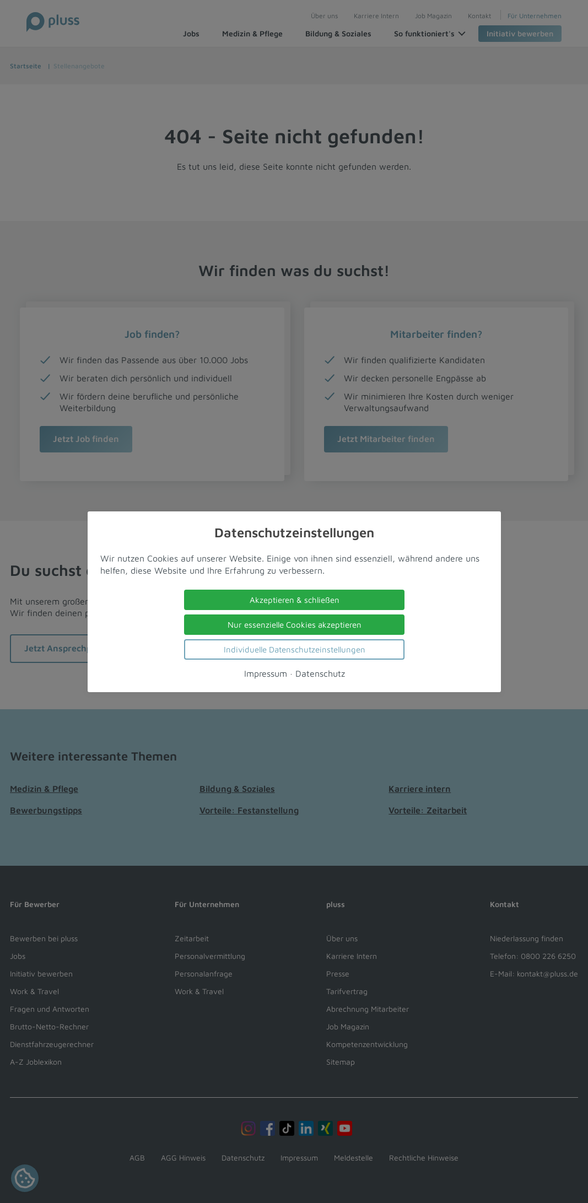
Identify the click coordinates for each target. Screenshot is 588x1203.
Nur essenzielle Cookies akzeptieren (294, 624)
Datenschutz (319, 673)
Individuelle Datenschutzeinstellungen (294, 649)
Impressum (265, 673)
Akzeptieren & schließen (294, 599)
